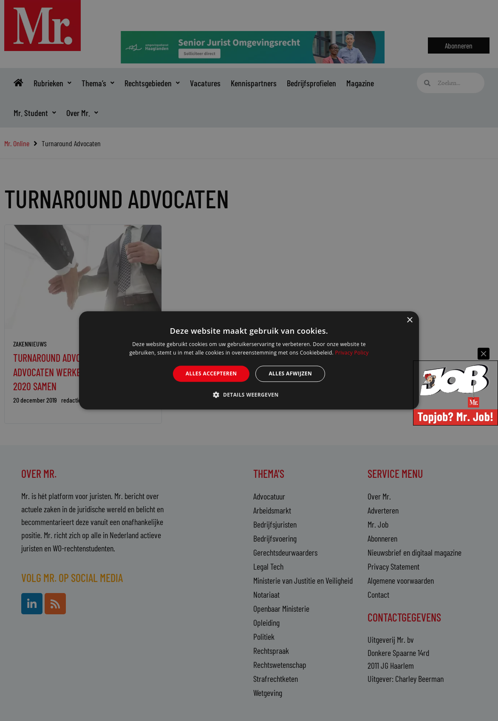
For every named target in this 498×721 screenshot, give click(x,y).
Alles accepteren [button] (211, 373)
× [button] (409, 320)
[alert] (249, 360)
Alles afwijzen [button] (290, 373)
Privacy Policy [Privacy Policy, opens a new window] (351, 353)
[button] (248, 395)
